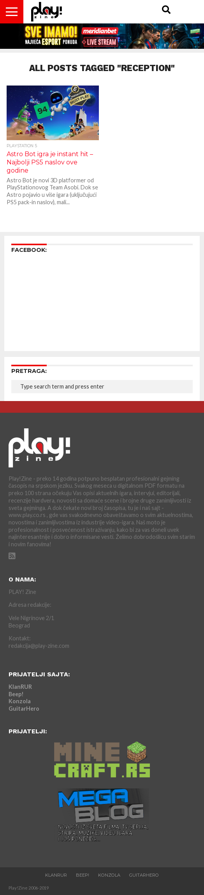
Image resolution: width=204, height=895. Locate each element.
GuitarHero (24, 708)
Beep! (16, 694)
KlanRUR (20, 686)
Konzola (20, 701)
